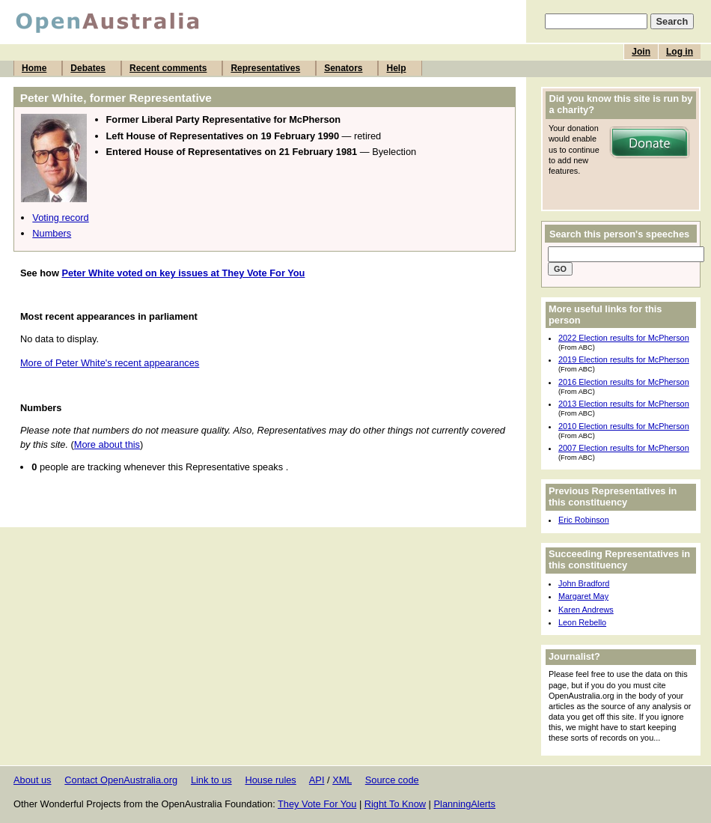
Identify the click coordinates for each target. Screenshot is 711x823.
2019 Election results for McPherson (623, 359)
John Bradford (583, 583)
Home (34, 68)
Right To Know (395, 804)
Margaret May (583, 596)
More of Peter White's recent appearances (109, 362)
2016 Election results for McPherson (623, 381)
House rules (270, 780)
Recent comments (168, 68)
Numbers (51, 233)
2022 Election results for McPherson (623, 337)
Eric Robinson (583, 519)
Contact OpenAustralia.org (120, 780)
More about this (107, 444)
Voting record (60, 217)
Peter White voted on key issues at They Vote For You (183, 273)
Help (396, 68)
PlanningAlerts (465, 804)
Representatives (265, 68)
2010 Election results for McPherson (623, 426)
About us (32, 780)
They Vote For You (317, 804)
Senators (343, 68)
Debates (88, 68)
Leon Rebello (582, 622)
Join (641, 51)
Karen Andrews (586, 609)
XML (342, 780)
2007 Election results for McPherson (623, 447)
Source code (392, 780)
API (317, 780)
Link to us (211, 780)
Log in (679, 51)
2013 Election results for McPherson (623, 403)
